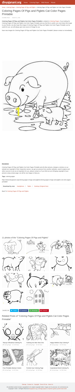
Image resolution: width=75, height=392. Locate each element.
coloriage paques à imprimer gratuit (47, 388)
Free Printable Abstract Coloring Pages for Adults (17, 368)
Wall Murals (45, 2)
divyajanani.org (11, 2)
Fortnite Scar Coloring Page (34, 368)
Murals (53, 2)
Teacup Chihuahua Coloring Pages (13, 342)
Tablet (29, 186)
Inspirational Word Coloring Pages (60, 368)
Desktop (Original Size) (41, 186)
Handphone (20, 186)
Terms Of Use (43, 384)
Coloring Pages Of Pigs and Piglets (18, 191)
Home (26, 2)
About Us (50, 384)
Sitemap (24, 384)
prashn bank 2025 (62, 388)
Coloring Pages (34, 2)
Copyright (36, 384)
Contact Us (30, 384)
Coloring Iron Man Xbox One (35, 342)
